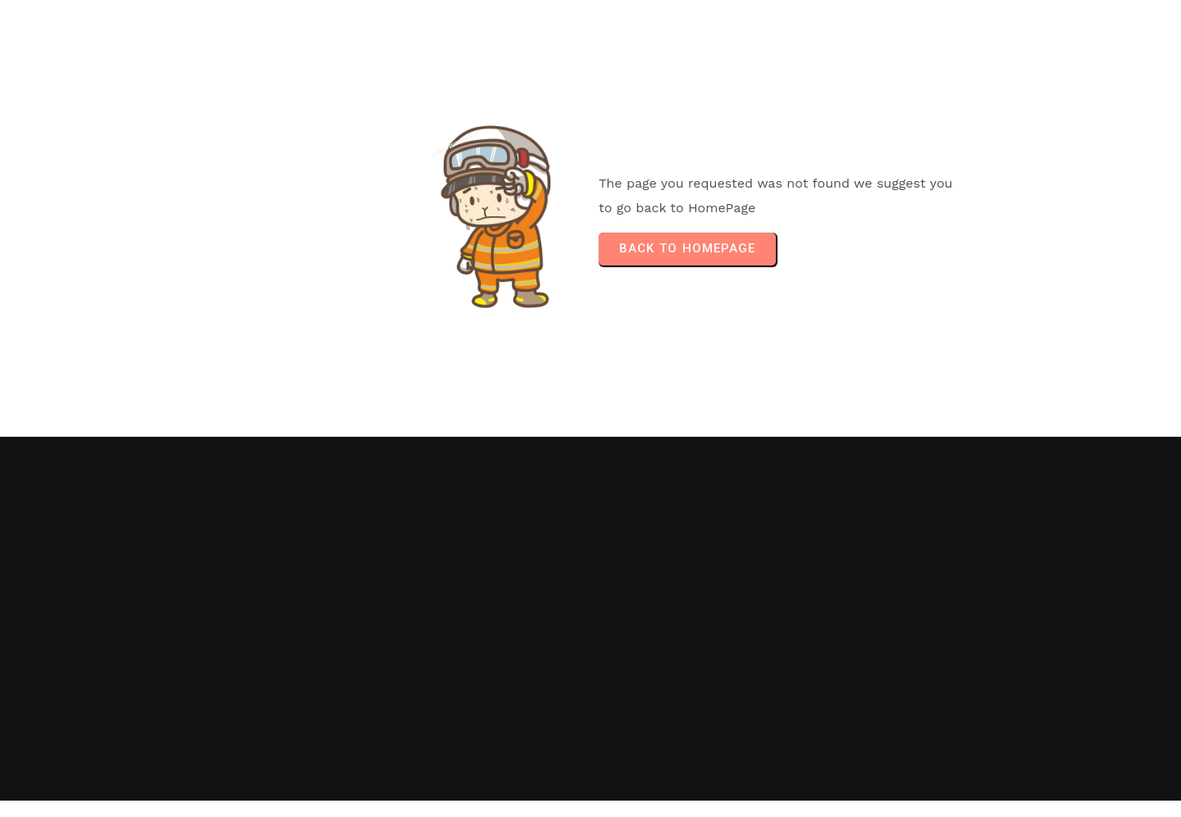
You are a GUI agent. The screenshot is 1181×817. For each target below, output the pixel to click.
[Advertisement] (921, 618)
